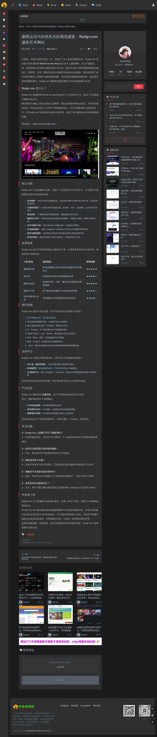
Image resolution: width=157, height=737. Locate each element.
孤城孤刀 (52, 49)
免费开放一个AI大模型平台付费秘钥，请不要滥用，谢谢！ (126, 127)
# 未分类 (30, 535)
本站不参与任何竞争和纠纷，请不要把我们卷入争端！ (126, 116)
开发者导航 (30, 731)
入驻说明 (24, 16)
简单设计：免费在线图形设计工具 (131, 213)
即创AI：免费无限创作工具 (131, 236)
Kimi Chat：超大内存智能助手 (132, 257)
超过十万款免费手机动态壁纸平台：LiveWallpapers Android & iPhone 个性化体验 (31, 596)
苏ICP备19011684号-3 (43, 731)
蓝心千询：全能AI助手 (130, 246)
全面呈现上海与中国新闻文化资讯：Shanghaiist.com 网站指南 (89, 596)
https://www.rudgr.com (44, 124)
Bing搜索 (64, 706)
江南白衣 (26, 602)
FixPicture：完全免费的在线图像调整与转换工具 (132, 158)
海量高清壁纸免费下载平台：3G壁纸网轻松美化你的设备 (89, 629)
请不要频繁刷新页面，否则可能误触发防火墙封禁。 (126, 105)
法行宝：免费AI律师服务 (131, 202)
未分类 (28, 27)
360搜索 (74, 706)
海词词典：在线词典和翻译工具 (131, 192)
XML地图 (97, 706)
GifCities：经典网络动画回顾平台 (131, 225)
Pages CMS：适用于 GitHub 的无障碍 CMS (132, 180)
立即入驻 (138, 16)
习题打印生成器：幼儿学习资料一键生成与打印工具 (60, 596)
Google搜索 (85, 706)
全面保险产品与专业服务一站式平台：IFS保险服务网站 (60, 629)
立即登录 (60, 667)
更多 (125, 140)
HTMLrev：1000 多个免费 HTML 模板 (132, 169)
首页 (22, 27)
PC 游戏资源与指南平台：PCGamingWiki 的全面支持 (31, 629)
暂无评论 (28, 650)
